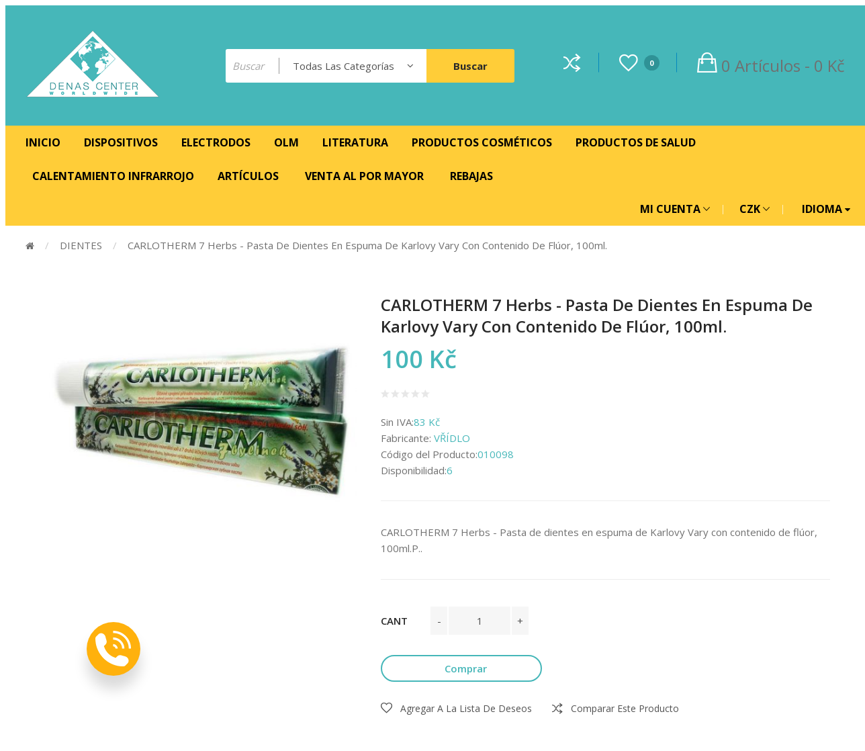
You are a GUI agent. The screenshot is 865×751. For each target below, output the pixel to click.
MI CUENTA (675, 209)
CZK (754, 209)
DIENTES (81, 245)
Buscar (470, 66)
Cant (394, 620)
